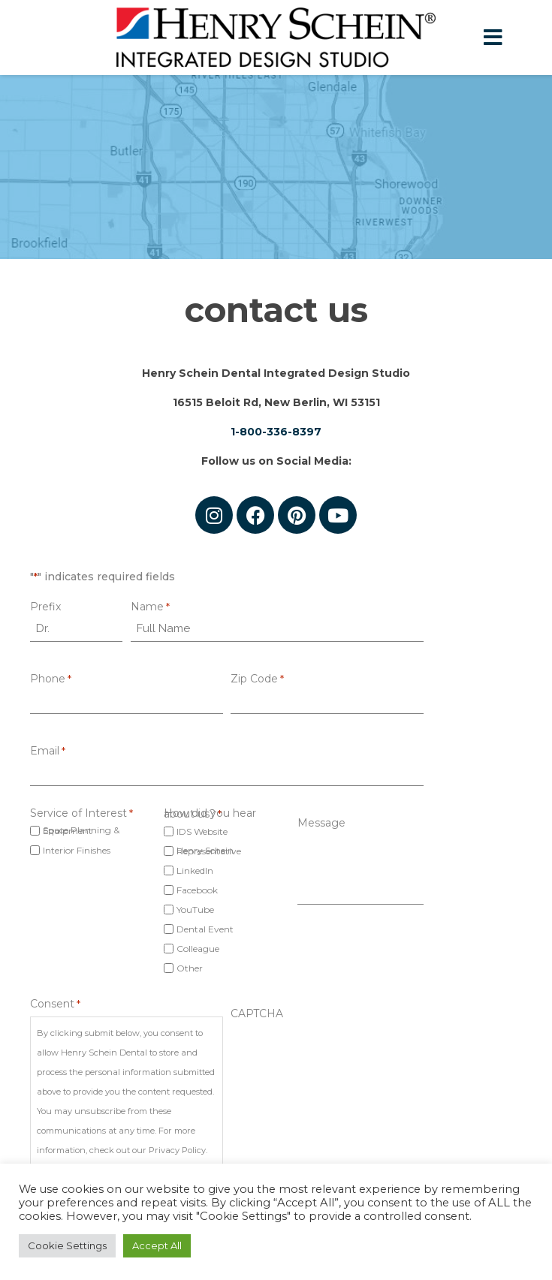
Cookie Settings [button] (67, 1245)
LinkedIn (194, 870)
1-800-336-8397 (276, 431)
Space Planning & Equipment (81, 830)
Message (321, 823)
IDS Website (202, 831)
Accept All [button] (157, 1245)
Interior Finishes (76, 850)
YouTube (195, 909)
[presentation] (345, 1052)
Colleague (197, 948)
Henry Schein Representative (208, 850)
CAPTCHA (257, 1013)
